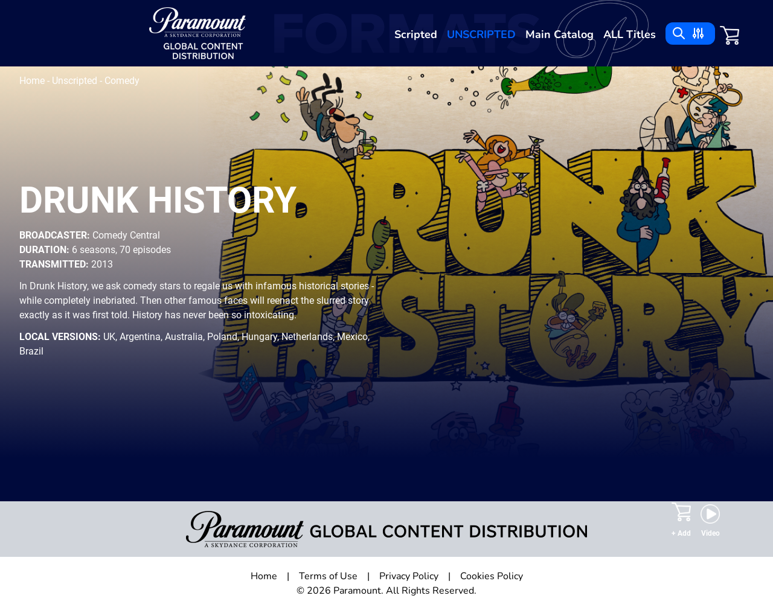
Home (33, 80)
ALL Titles (629, 34)
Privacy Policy (408, 576)
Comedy (122, 80)
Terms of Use (328, 576)
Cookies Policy (491, 576)
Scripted (415, 34)
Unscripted (481, 34)
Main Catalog (559, 34)
